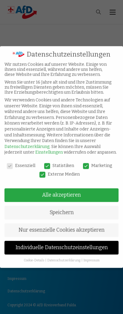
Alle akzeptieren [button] (61, 191)
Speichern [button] (61, 208)
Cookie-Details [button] (34, 256)
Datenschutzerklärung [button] (64, 256)
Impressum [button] (92, 256)
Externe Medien (59, 169)
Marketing (97, 161)
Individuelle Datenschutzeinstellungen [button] (61, 243)
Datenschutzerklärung (26, 142)
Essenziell (21, 161)
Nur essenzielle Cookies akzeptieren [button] (61, 226)
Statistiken (59, 161)
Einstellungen (49, 147)
